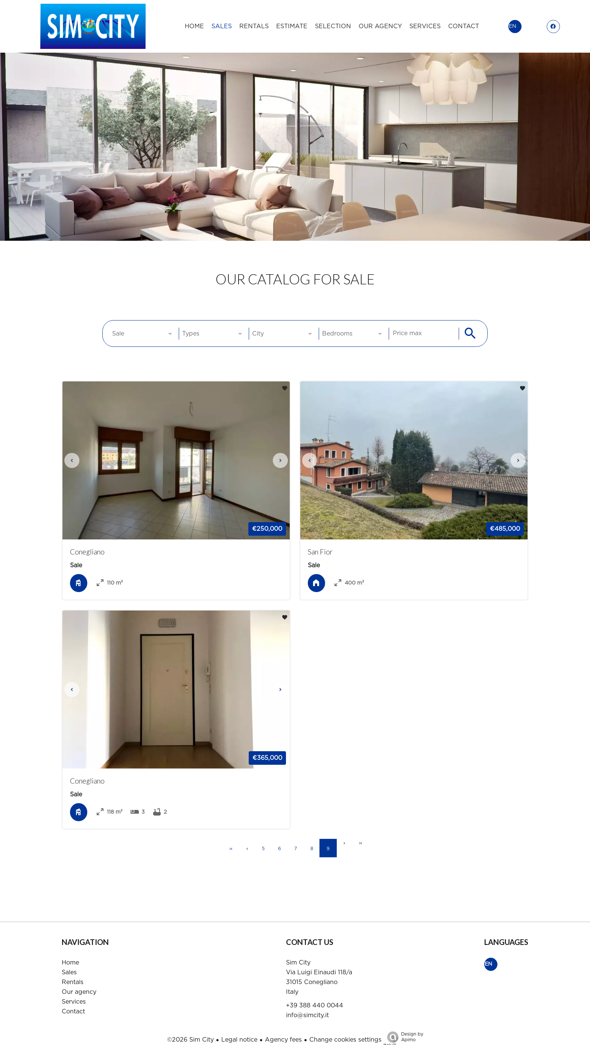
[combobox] (141, 325)
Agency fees (283, 1029)
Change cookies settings (345, 1029)
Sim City (298, 952)
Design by (403, 1029)
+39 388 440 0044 (314, 995)
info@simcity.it (307, 1004)
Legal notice (239, 1029)
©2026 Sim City (190, 1029)
